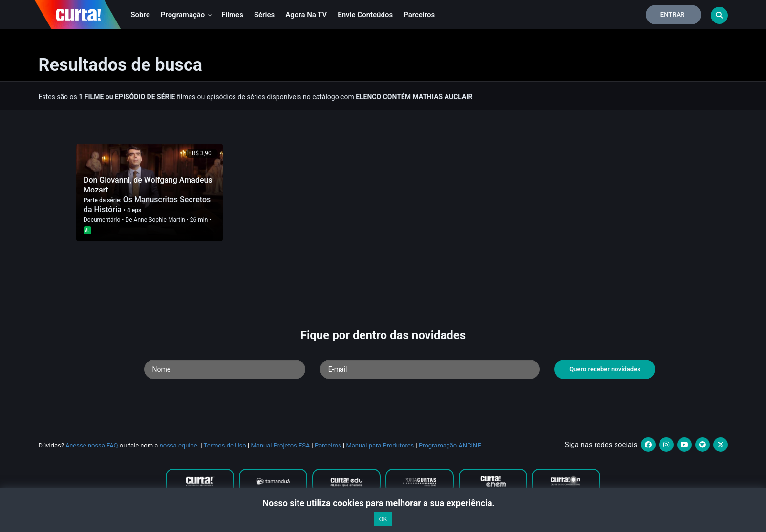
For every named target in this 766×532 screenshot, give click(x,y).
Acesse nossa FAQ (91, 445)
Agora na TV (306, 14)
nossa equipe (178, 445)
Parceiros (419, 14)
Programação (186, 14)
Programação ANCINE (450, 445)
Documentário (102, 219)
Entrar (672, 14)
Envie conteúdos (365, 14)
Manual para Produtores (380, 445)
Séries (264, 14)
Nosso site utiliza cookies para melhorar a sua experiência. (382, 503)
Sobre (139, 14)
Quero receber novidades (604, 369)
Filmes (232, 14)
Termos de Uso (225, 445)
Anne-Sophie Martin (159, 219)
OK (383, 519)
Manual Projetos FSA (280, 445)
